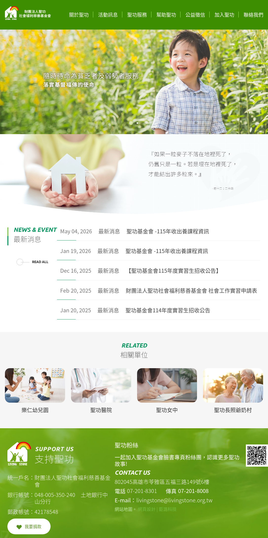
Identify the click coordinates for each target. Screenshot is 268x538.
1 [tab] (131, 123)
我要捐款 (33, 526)
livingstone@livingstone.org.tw (174, 500)
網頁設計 (147, 509)
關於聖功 (79, 14)
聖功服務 (137, 14)
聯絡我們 (253, 14)
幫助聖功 (166, 14)
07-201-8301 (142, 491)
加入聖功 (224, 14)
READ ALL (40, 262)
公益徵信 (195, 14)
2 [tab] (137, 123)
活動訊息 (108, 14)
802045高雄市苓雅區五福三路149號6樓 (162, 481)
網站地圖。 (126, 509)
